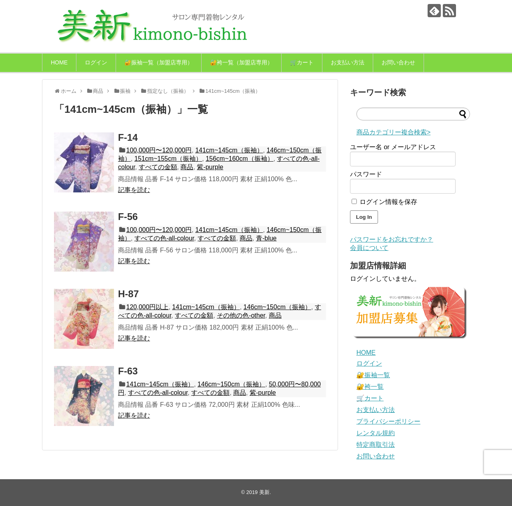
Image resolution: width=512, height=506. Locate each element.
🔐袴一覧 (370, 386)
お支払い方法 (347, 62)
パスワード (366, 174)
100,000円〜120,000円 (159, 150)
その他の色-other (241, 315)
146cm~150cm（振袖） (277, 307)
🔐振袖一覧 (373, 375)
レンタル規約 (375, 433)
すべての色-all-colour (164, 238)
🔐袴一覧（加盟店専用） (241, 62)
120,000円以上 (147, 307)
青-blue (266, 238)
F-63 (128, 371)
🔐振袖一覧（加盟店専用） (158, 62)
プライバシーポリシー (388, 421)
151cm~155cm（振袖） (168, 158)
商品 (186, 167)
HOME (59, 62)
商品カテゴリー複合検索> (393, 132)
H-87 (128, 293)
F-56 (128, 216)
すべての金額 (158, 167)
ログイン (96, 62)
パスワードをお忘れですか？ (391, 239)
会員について (369, 247)
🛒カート (302, 62)
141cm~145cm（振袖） (229, 150)
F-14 (128, 137)
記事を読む (134, 189)
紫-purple (210, 167)
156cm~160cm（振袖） (239, 158)
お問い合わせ (398, 62)
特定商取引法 (375, 444)
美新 (264, 492)
